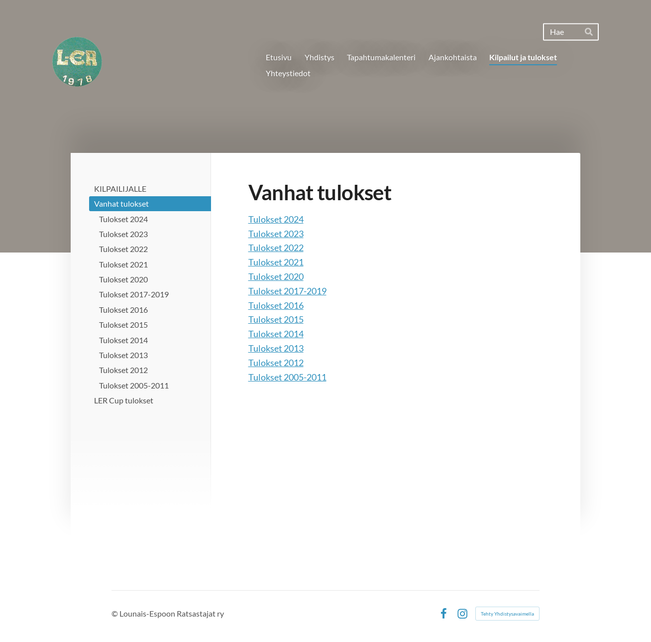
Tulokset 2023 (276, 233)
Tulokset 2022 (276, 247)
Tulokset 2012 (276, 362)
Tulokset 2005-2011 (287, 377)
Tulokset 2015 (276, 319)
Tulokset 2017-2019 (287, 290)
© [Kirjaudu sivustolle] (115, 613)
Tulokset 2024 (276, 219)
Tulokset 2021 (276, 262)
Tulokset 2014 (276, 333)
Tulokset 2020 (276, 276)
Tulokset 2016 (276, 305)
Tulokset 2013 (276, 348)
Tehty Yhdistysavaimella (507, 614)
